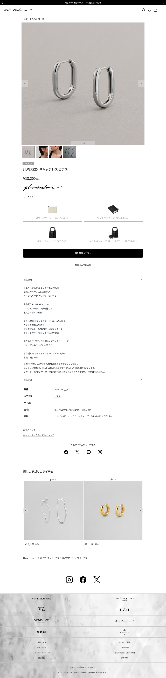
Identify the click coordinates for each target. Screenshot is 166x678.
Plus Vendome (29, 558)
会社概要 (41, 657)
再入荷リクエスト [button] (83, 253)
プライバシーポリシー (41, 652)
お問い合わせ (41, 647)
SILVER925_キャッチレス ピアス (74, 558)
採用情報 (124, 657)
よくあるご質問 (124, 642)
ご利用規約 (124, 647)
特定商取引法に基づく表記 (124, 652)
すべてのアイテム (44, 558)
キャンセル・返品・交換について (38, 435)
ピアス (57, 396)
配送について (29, 430)
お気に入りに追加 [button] (83, 264)
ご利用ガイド (41, 642)
